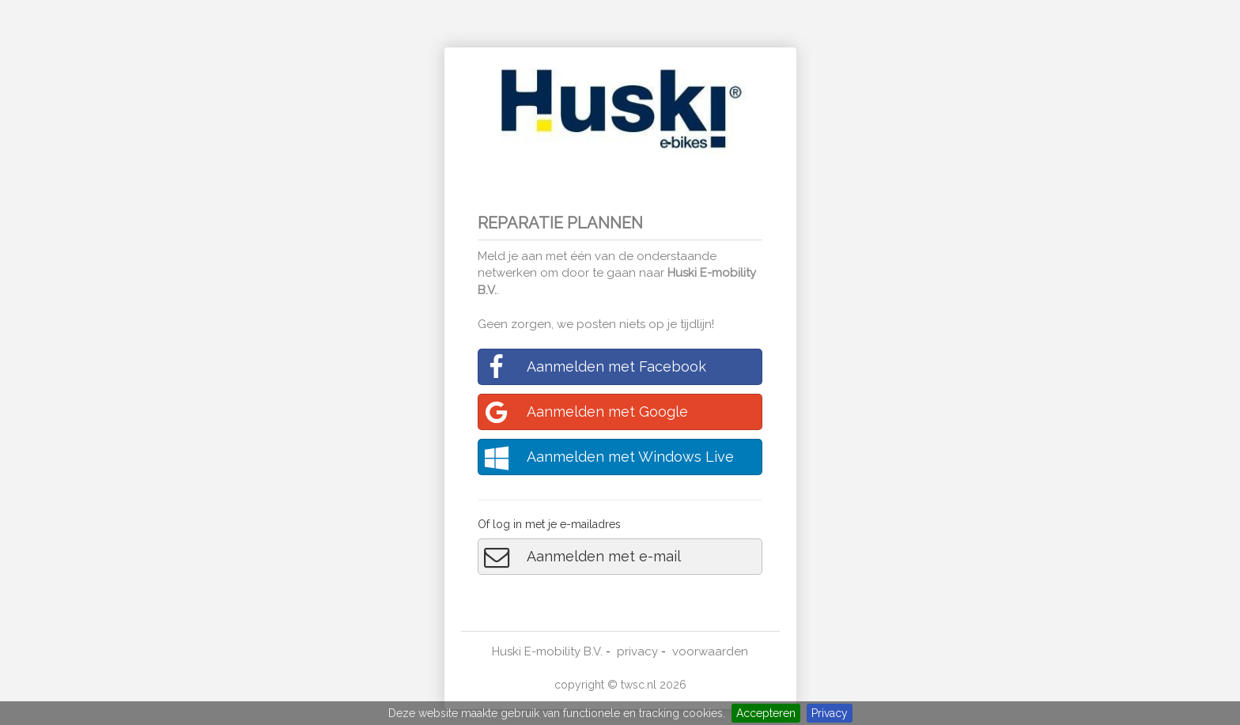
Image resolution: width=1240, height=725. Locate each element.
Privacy (829, 713)
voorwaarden (710, 651)
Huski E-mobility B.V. (547, 651)
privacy (637, 651)
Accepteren (766, 713)
